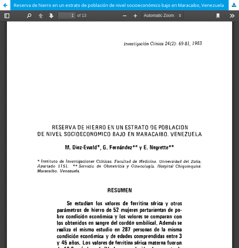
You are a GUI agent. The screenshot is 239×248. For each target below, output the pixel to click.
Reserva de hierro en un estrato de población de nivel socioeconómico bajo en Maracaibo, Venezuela (119, 5)
